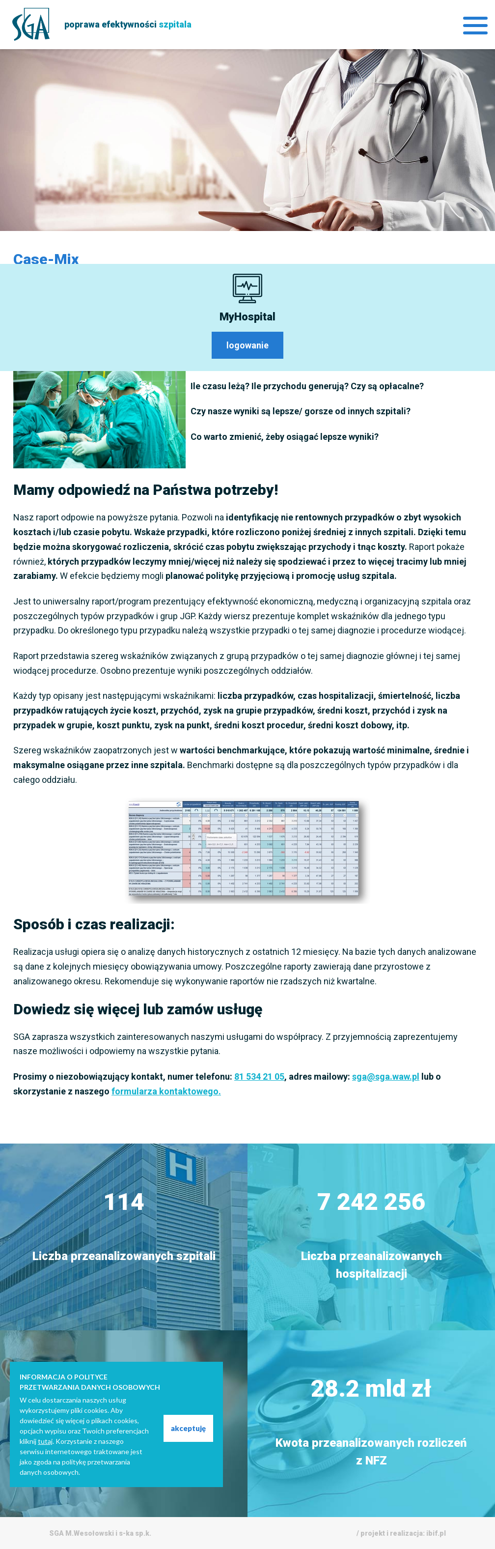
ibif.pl (436, 1533)
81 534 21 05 (259, 1076)
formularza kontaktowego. (166, 1091)
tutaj (45, 1441)
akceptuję (188, 1428)
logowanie (247, 345)
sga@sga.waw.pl (385, 1076)
